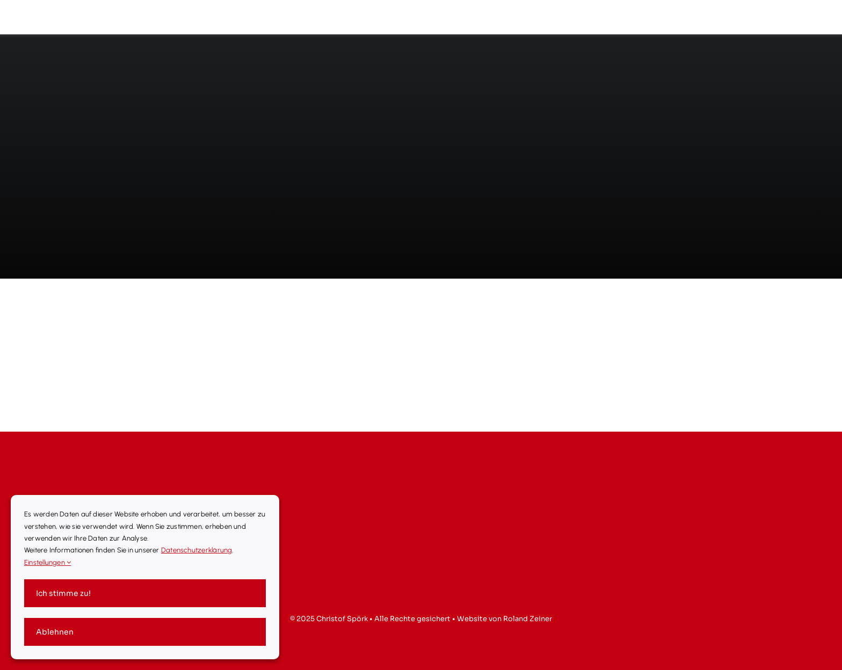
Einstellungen (47, 562)
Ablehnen (55, 632)
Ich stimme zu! (63, 593)
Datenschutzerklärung (197, 550)
